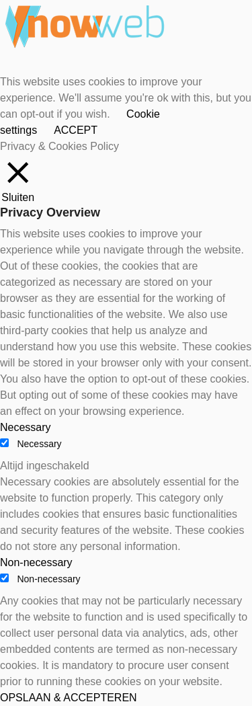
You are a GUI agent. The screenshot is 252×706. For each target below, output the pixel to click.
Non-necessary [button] (36, 562)
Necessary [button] (25, 427)
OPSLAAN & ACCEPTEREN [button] (68, 697)
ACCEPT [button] (75, 130)
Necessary (39, 443)
